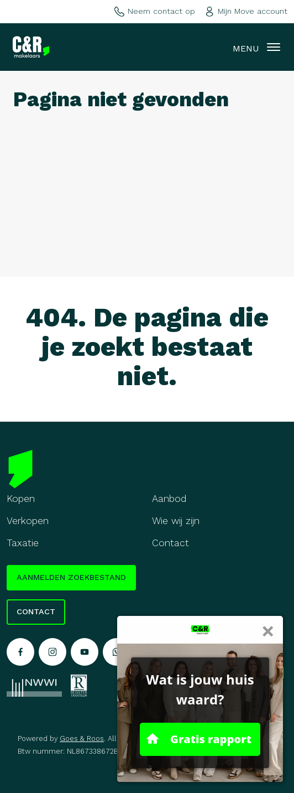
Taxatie (23, 542)
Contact (170, 542)
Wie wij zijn (176, 520)
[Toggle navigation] (273, 47)
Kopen (21, 498)
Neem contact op (154, 11)
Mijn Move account (245, 11)
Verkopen (28, 520)
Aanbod (169, 498)
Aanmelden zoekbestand (71, 577)
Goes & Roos (82, 738)
